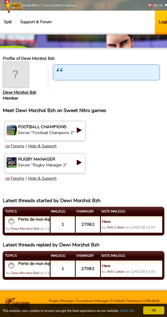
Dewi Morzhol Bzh (19, 92)
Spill (8, 22)
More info (127, 311)
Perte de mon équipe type (33, 219)
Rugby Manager (61, 300)
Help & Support (42, 146)
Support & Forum (36, 22)
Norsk (155, 5)
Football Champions (127, 300)
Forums (17, 146)
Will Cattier (116, 227)
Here (106, 221)
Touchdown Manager (92, 300)
